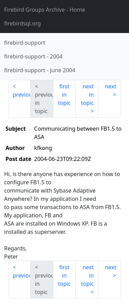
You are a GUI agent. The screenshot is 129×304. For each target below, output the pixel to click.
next (110, 86)
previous (22, 94)
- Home (44, 9)
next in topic (87, 95)
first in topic (64, 95)
